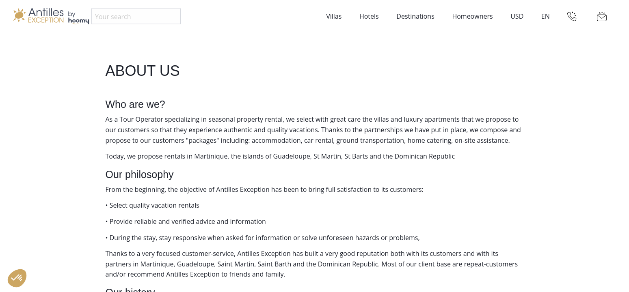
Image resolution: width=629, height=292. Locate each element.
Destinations (415, 16)
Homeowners (472, 16)
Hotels (369, 16)
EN (545, 16)
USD (516, 16)
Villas (334, 16)
